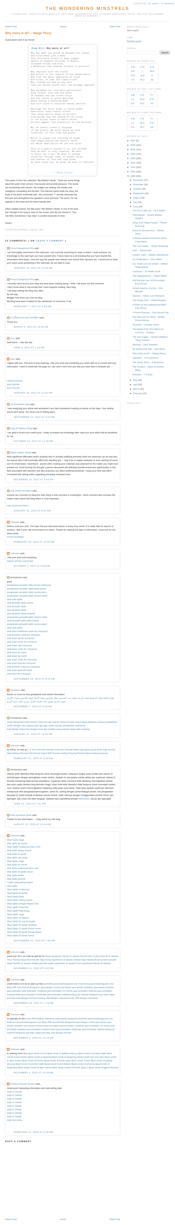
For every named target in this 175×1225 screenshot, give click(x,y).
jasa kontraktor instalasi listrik (40, 1029)
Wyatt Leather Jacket (20, 452)
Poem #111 (38, 48)
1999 (132, 176)
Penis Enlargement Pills (22, 248)
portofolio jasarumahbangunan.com (61, 983)
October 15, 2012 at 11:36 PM (33, 441)
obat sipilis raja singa (17, 857)
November (138, 184)
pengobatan (111, 722)
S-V (133, 103)
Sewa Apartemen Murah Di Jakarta (62, 956)
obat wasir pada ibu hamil (19, 670)
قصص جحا (48, 701)
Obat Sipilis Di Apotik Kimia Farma (24, 928)
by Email (154, 4)
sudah (51, 725)
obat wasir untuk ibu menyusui (22, 642)
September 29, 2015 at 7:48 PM (34, 940)
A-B (133, 67)
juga (45, 725)
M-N (152, 71)
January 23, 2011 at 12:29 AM (33, 268)
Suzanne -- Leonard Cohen (145, 324)
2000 (132, 171)
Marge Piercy (65, 172)
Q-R (142, 75)
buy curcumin (13, 388)
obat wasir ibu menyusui (19, 673)
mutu (40, 729)
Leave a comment (50, 240)
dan (50, 722)
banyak (58, 725)
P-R (152, 99)
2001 (132, 167)
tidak (72, 722)
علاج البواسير (51, 698)
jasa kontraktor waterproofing (61, 994)
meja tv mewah (14, 1091)
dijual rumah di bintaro (32, 1060)
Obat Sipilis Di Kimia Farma (20, 935)
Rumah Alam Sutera (90, 956)
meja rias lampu (15, 1120)
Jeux (12, 338)
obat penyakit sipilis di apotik (21, 613)
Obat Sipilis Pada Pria (17, 907)
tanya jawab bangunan (66, 1018)
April (135, 384)
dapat (84, 722)
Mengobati (18, 722)
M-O (142, 99)
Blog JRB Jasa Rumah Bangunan (23, 987)
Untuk (10, 722)
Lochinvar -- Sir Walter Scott (146, 271)
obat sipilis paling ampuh (19, 850)
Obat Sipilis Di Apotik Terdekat (22, 925)
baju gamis (85, 749)
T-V (132, 79)
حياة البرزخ (12, 701)
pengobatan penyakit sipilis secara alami (27, 592)
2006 (132, 145)
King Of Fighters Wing (21, 428)
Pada (40, 722)
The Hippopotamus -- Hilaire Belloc (149, 276)
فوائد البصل (39, 698)
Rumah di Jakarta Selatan (26, 963)
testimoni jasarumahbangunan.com (96, 983)
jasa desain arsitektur (82, 987)
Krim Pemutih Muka (69, 749)
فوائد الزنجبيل (96, 698)
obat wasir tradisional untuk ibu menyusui (27, 631)
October (137, 189)
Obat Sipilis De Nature (18, 917)
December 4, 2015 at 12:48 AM (33, 1072)
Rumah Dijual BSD (43, 753)
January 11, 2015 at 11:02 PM (33, 734)
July (135, 202)
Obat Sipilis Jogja (15, 840)
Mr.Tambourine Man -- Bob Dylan (148, 349)
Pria (46, 722)
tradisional (80, 725)
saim (12, 359)
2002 (132, 163)
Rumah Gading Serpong (65, 753)
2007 (132, 140)
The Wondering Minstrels (87, 8)
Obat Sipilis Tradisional (18, 889)
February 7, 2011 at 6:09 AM (32, 306)
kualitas (52, 729)
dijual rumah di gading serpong (62, 1053)
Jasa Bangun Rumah (26, 998)
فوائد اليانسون (26, 698)
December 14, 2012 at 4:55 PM (33, 479)
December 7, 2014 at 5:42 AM (33, 706)
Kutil (26, 722)
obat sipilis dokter (15, 875)
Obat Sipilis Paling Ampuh (19, 900)
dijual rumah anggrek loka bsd (103, 1067)
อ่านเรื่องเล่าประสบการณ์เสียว (24, 317)
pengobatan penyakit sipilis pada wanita (26, 588)
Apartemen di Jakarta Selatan (66, 959)
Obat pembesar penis (20, 815)
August (136, 197)
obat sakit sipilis (14, 599)
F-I (151, 95)
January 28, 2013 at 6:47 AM (32, 510)
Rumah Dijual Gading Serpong (92, 753)
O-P (133, 75)
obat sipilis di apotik (16, 854)
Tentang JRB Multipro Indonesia (53, 998)
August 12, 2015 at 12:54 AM (32, 824)
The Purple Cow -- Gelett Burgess (149, 300)
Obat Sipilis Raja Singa (18, 910)
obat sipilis (12, 886)
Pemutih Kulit (52, 749)
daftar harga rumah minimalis (66, 1067)
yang (58, 729)
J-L (132, 99)
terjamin (66, 729)
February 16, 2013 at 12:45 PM (34, 542)
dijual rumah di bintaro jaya (57, 1060)
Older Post (115, 26)
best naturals (13, 384)
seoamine (15, 690)
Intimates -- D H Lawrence (145, 358)
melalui (101, 722)
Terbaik (15, 729)
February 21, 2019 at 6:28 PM (33, 1132)
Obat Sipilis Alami (15, 896)
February (137, 393)
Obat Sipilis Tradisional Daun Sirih (24, 847)
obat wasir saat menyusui (19, 645)
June (135, 206)
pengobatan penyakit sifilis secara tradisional (29, 585)
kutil (9, 729)
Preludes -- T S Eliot (142, 374)
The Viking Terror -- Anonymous (148, 362)
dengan (17, 725)
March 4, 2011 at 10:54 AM (31, 327)
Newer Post (11, 26)
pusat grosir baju (99, 749)
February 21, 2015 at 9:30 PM (33, 758)
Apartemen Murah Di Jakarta (96, 963)
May (135, 380)
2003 (132, 158)
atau (36, 725)
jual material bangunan (87, 994)
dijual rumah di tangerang (64, 1057)
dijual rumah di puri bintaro (58, 1064)
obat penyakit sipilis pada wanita (23, 620)
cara (24, 725)
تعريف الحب (23, 701)
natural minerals (15, 380)
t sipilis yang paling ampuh (20, 882)
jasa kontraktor (14, 991)
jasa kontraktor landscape (33, 994)
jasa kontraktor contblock (34, 991)
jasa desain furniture (104, 987)
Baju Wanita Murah (91, 959)
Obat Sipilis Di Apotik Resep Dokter (24, 932)
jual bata (11, 998)
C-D (142, 67)
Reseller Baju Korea (41, 959)
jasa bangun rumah (50, 987)
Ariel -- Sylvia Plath (141, 250)
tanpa (73, 729)
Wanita (56, 722)
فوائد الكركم (13, 698)
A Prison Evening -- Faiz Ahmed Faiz (150, 312)
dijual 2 (84, 1067)
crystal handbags (15, 537)
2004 (132, 154)
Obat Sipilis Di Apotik (17, 893)
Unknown (14, 522)
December (138, 180)
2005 (132, 149)
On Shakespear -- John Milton (147, 259)
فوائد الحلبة (108, 698)
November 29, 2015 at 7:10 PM (34, 1003)
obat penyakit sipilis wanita (20, 603)
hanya (78, 722)
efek (78, 729)
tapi (41, 725)
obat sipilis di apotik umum (20, 871)
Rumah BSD (27, 753)
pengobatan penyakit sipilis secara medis (27, 596)
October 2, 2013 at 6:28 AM (32, 566)
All (152, 79)
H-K (133, 71)
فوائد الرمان (83, 698)
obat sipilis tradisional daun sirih (22, 868)
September (138, 193)
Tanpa (63, 722)
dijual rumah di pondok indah (92, 1053)
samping (85, 729)
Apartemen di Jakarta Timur (68, 963)
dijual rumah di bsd (37, 1053)
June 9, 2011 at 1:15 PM (29, 347)
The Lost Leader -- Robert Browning (150, 246)
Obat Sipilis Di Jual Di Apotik (21, 921)
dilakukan (92, 722)
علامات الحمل (36, 701)
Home (63, 26)
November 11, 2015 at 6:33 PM (34, 968)
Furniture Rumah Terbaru (22, 1084)
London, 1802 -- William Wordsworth (150, 255)
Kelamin (33, 722)
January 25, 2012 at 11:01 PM (33, 393)
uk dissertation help (19, 404)
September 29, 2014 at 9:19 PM (34, 679)
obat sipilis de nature (17, 843)
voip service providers (21, 490)
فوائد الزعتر (59, 701)
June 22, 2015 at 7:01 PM (30, 803)
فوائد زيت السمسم (67, 698)
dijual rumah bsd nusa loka (90, 1057)
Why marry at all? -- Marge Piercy (28, 33)
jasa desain (65, 987)
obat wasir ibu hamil (16, 652)
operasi (30, 725)
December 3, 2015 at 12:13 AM (33, 1038)
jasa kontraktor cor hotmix (60, 991)
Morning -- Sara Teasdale (144, 344)
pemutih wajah (46, 963)
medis (10, 725)
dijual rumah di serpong (39, 1057)
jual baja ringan (107, 994)
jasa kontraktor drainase (85, 991)
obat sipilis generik (16, 879)
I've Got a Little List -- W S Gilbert (148, 210)
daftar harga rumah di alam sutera (34, 1067)
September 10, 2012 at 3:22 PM (34, 417)
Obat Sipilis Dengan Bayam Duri (23, 903)
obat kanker (84, 798)
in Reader (168, 4)
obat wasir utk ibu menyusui (20, 638)
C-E (142, 95)
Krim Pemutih (38, 749)
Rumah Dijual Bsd (22, 959)
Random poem (134, 41)
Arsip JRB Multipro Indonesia (83, 998)
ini (68, 722)
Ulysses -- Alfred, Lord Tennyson (148, 296)
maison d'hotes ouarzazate (20, 561)
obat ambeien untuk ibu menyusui (23, 635)
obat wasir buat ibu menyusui (21, 663)
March (136, 389)
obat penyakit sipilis (16, 606)
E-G (152, 67)
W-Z (142, 79)
